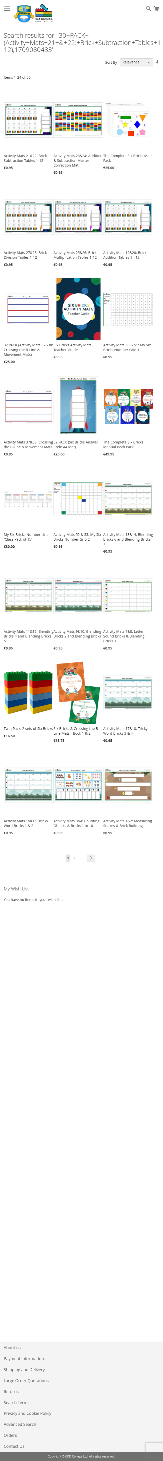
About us (12, 1347)
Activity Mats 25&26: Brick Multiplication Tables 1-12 (75, 255)
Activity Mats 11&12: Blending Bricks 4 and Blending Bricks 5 (29, 636)
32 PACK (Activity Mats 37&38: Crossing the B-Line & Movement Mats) (28, 350)
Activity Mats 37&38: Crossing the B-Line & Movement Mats (28, 444)
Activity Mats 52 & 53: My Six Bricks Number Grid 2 (77, 537)
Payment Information (24, 1358)
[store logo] (34, 13)
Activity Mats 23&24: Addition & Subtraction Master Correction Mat (78, 160)
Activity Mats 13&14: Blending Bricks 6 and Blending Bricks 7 (128, 539)
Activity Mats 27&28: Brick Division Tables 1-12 (25, 255)
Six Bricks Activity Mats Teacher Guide (73, 347)
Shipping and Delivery (24, 1369)
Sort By (111, 62)
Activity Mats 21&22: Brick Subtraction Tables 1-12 (25, 158)
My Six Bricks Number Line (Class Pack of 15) (26, 537)
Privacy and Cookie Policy (27, 1413)
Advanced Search (20, 1424)
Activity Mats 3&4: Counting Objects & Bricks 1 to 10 (77, 823)
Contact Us (14, 1446)
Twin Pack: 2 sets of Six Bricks (28, 728)
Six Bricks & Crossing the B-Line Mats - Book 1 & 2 (76, 731)
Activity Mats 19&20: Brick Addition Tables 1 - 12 (124, 255)
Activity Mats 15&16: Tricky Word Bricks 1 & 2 (26, 823)
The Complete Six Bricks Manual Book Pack (123, 444)
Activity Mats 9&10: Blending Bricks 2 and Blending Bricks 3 (77, 636)
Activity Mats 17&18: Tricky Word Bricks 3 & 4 (125, 731)
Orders (10, 1435)
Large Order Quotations (26, 1380)
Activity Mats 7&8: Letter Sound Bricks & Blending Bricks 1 (123, 636)
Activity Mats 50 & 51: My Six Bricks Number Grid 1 (127, 347)
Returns (11, 1391)
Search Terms (17, 1402)
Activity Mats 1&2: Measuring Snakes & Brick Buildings (127, 823)
